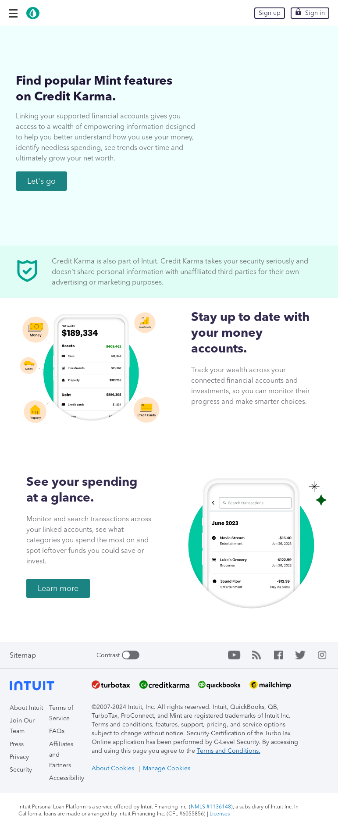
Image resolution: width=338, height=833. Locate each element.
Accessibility (66, 778)
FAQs (56, 731)
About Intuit (26, 708)
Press (17, 744)
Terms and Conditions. (228, 751)
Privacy (19, 757)
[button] (13, 13)
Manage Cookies (166, 768)
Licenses (220, 814)
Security (21, 769)
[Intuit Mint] (47, 17)
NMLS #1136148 (211, 807)
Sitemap (23, 655)
